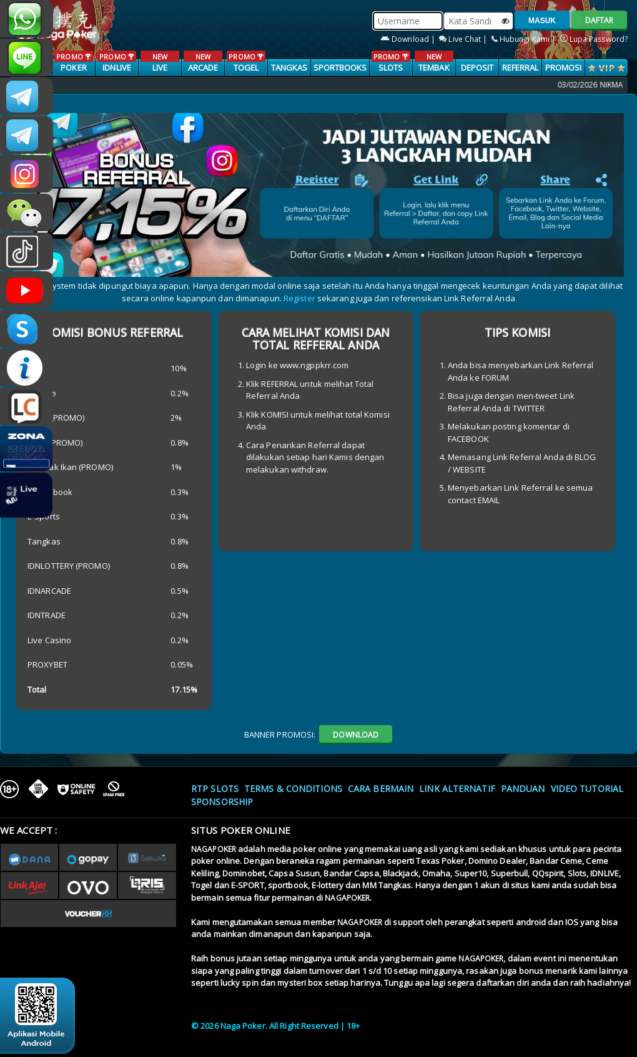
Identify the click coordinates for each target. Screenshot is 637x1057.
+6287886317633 (26, 19)
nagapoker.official (26, 174)
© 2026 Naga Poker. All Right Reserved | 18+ (275, 1025)
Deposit (477, 67)
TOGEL (246, 62)
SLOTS (391, 62)
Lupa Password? (594, 39)
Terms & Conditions (293, 788)
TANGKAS (289, 67)
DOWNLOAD (355, 734)
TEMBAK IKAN (434, 68)
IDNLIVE (116, 62)
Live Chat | (464, 39)
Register (299, 298)
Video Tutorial (587, 788)
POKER (73, 62)
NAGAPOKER (213, 849)
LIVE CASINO (160, 68)
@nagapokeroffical (26, 251)
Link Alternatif (457, 788)
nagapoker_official (26, 57)
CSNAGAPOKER (26, 96)
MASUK (542, 20)
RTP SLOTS (215, 788)
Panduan (523, 788)
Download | (408, 39)
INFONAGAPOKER (26, 367)
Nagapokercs (26, 135)
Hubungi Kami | (524, 39)
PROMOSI (563, 67)
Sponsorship (222, 802)
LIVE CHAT (26, 406)
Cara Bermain (380, 788)
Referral (520, 67)
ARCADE (203, 62)
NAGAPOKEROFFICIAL (26, 290)
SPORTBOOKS (340, 67)
